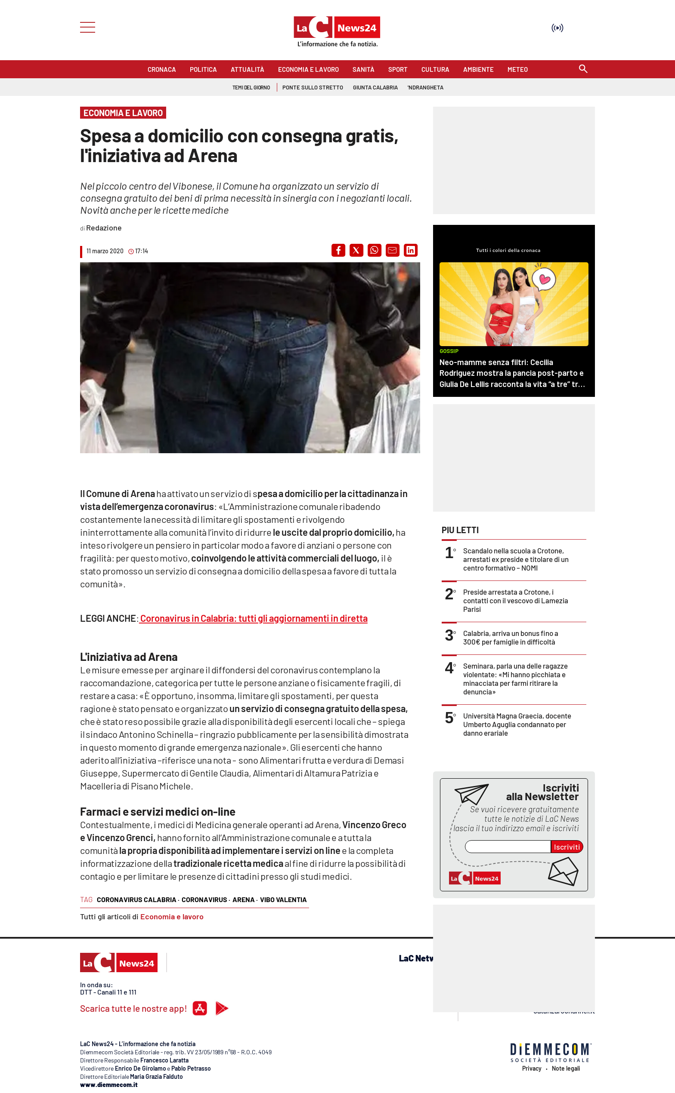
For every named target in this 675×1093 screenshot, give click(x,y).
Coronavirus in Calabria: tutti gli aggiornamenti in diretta (253, 617)
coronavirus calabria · (138, 899)
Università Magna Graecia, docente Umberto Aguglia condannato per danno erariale (517, 724)
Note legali (566, 1068)
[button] (338, 250)
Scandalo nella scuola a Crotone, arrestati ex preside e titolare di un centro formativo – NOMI (516, 559)
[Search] (583, 69)
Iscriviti (567, 846)
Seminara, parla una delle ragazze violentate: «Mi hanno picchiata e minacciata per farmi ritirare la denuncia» (515, 678)
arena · (245, 899)
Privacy (532, 1068)
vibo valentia (283, 899)
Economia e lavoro (172, 916)
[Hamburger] (85, 26)
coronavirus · (206, 899)
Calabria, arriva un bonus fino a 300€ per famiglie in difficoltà (510, 637)
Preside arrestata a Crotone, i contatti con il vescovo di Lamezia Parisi (515, 600)
